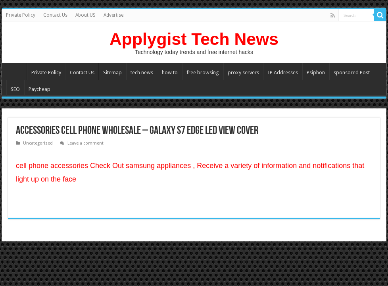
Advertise (113, 15)
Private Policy (20, 15)
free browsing (202, 72)
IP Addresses (283, 72)
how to (170, 72)
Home (16, 71)
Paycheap (39, 89)
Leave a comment (85, 143)
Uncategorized (38, 143)
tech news (142, 72)
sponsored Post (352, 72)
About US (85, 15)
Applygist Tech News (194, 38)
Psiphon (316, 72)
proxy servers (243, 72)
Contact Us (55, 15)
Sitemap (112, 72)
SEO (15, 89)
